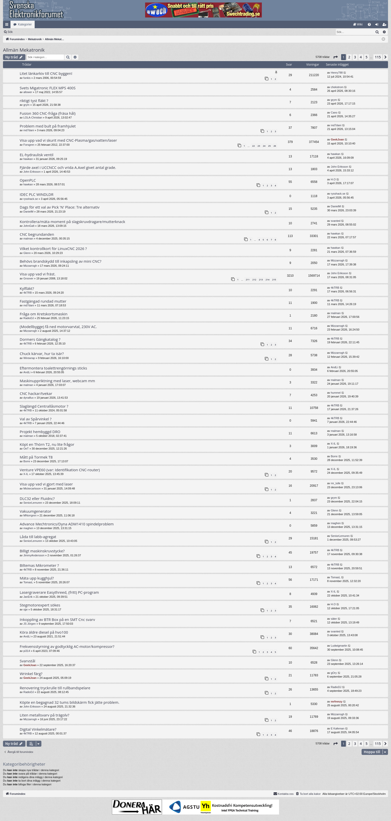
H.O (333, 179)
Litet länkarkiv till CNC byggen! (46, 73)
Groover (28, 278)
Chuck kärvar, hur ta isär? (42, 353)
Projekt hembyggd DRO (40, 431)
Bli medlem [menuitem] (385, 25)
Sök (36, 32)
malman (28, 238)
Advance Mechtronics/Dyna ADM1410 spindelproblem (67, 523)
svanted (336, 220)
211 (247, 279)
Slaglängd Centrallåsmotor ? (44, 406)
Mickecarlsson (32, 488)
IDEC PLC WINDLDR (36, 194)
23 (259, 145)
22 (253, 145)
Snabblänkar (7, 25)
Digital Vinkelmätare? (38, 729)
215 (274, 279)
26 (275, 145)
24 (264, 145)
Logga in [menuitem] (378, 25)
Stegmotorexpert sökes (40, 604)
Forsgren (28, 144)
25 (269, 145)
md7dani (28, 130)
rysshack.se (30, 198)
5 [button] (367, 57)
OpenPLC (28, 180)
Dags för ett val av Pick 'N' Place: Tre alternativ (59, 207)
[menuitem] (358, 24)
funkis (27, 77)
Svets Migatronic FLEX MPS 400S (48, 87)
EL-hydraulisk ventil (36, 154)
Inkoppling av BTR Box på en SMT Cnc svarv (57, 619)
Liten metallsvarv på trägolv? (44, 714)
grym (26, 104)
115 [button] (378, 57)
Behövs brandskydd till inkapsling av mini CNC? (60, 261)
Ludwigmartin (339, 645)
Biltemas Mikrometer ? (39, 565)
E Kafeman (337, 728)
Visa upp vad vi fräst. (38, 273)
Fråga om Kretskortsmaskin (43, 313)
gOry (334, 672)
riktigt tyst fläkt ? (34, 100)
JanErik (28, 596)
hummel (336, 392)
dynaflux (28, 397)
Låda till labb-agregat (38, 536)
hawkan (28, 158)
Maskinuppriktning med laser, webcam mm (57, 380)
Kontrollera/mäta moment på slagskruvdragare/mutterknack (72, 221)
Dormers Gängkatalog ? (40, 339)
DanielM (28, 211)
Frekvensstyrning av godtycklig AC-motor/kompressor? (67, 646)
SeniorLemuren (32, 502)
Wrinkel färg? (31, 673)
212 (254, 279)
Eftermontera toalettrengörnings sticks (53, 367)
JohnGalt (28, 225)
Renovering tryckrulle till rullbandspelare (55, 687)
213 (261, 279)
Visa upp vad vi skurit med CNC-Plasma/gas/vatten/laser (68, 140)
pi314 (26, 650)
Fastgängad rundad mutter (43, 301)
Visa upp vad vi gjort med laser (46, 483)
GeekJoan (337, 139)
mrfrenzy (336, 701)
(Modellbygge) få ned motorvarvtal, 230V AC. (58, 326)
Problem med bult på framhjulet (48, 125)
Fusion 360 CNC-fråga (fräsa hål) (48, 113)
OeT (26, 448)
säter (334, 618)
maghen (28, 528)
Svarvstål (27, 660)
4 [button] (361, 57)
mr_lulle (336, 483)
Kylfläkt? (27, 288)
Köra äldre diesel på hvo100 (44, 632)
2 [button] (349, 57)
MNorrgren (30, 515)
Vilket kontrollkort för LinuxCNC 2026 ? (53, 248)
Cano (334, 112)
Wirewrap (29, 357)
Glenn (27, 252)
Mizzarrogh (30, 265)
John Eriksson (32, 171)
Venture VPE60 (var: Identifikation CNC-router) (60, 469)
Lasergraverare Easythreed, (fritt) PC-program (59, 592)
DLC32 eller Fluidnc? (37, 498)
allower (27, 92)
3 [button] (355, 57)
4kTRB (27, 292)
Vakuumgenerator (35, 511)
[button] (335, 57)
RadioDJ (28, 318)
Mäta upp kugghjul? (37, 578)
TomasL (28, 582)
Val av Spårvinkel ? (36, 418)
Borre (26, 461)
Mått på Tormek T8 (36, 457)
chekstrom (337, 87)
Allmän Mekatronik (24, 50)
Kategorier (25, 24)
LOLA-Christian (32, 117)
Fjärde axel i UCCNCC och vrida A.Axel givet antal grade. (68, 167)
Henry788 (337, 72)
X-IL (333, 443)
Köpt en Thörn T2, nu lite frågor (47, 444)
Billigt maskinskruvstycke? (42, 550)
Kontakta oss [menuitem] (283, 793)
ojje (25, 609)
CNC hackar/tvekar (36, 393)
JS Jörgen (29, 623)
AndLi (26, 372)
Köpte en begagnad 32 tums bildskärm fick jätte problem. (69, 702)
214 (267, 279)
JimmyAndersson (33, 555)
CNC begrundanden (37, 234)
